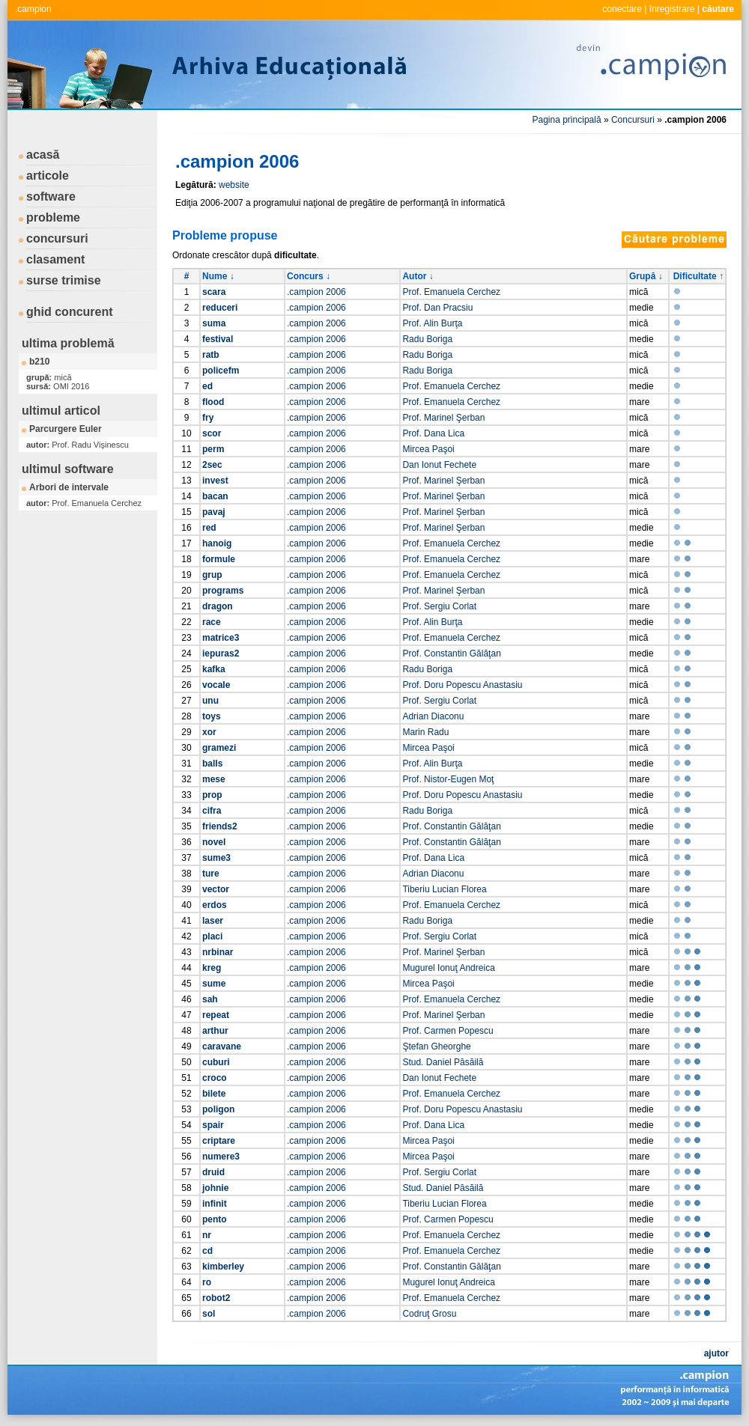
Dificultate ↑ (698, 276)
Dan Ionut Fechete (439, 465)
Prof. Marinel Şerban (443, 417)
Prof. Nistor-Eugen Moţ (448, 779)
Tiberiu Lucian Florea (444, 889)
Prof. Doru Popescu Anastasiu (462, 685)
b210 (39, 361)
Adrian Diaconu (433, 716)
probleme (53, 217)
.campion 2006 (316, 292)
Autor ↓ (417, 276)
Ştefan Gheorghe (436, 1046)
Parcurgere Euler (65, 429)
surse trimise (63, 280)
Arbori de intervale (69, 487)
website (234, 185)
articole (47, 175)
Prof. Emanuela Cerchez (451, 292)
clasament (55, 259)
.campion (33, 9)
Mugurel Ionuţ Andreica (448, 968)
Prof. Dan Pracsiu (437, 307)
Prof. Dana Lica (433, 433)
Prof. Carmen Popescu (447, 1031)
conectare (622, 9)
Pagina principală (567, 120)
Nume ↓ (218, 276)
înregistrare (672, 9)
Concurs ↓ (308, 276)
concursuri (57, 238)
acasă (43, 154)
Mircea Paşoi (428, 449)
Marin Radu (425, 732)
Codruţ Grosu (429, 1313)
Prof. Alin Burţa (432, 323)
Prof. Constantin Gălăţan (451, 653)
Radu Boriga (427, 339)
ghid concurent (69, 311)
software (51, 196)
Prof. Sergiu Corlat (439, 606)
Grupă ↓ (646, 276)
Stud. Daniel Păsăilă (442, 1062)
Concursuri (633, 120)
